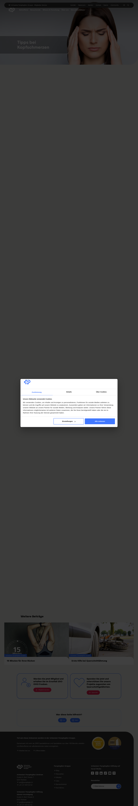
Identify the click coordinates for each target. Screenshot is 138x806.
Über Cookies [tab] (101, 392)
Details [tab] (69, 392)
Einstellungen (68, 421)
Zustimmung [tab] (37, 392)
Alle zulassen (100, 421)
